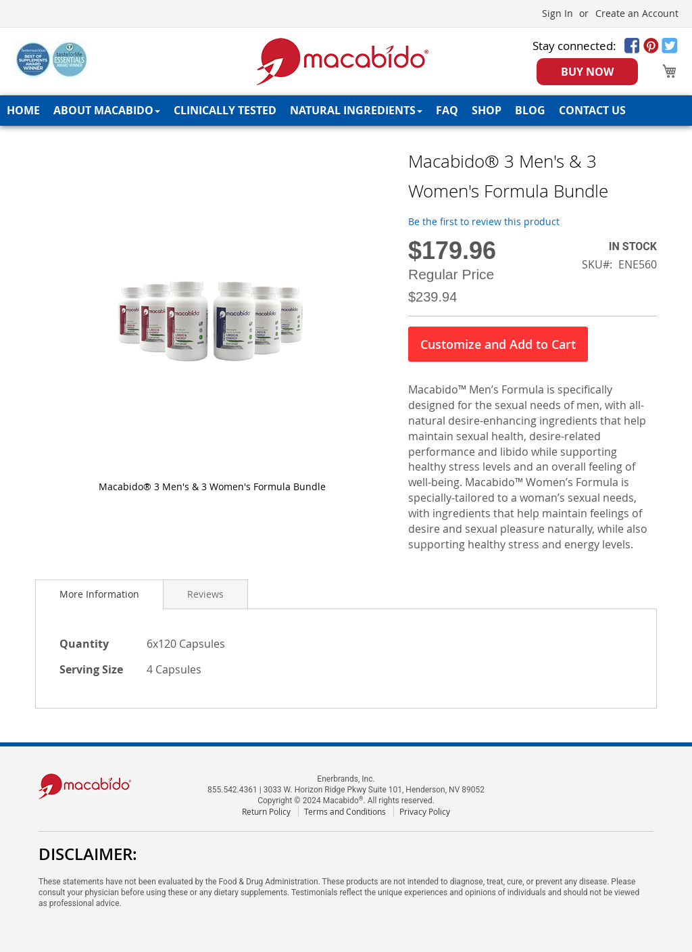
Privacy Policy (424, 811)
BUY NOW (587, 71)
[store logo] (343, 61)
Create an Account (636, 13)
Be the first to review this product (484, 221)
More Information (99, 594)
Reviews (205, 594)
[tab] (99, 594)
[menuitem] (23, 110)
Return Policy (266, 811)
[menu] (346, 110)
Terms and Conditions (345, 811)
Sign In (557, 13)
